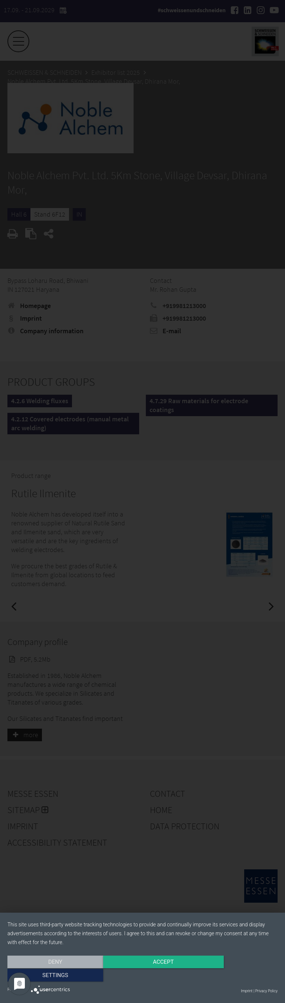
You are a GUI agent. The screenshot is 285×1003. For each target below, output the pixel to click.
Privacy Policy (266, 991)
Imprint (246, 991)
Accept (142, 976)
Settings (237, 976)
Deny (48, 976)
